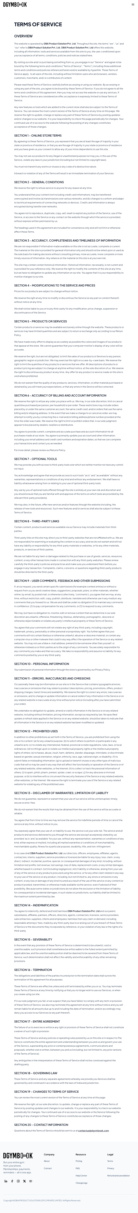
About (47, 1161)
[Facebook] (12, 1181)
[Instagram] (18, 1181)
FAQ (78, 1168)
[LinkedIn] (5, 1181)
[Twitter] (24, 1181)
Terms (110, 1161)
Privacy (110, 1168)
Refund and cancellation (118, 1175)
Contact (48, 1168)
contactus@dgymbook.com (93, 1130)
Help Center (81, 1175)
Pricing (79, 1161)
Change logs (81, 1183)
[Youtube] (30, 1181)
